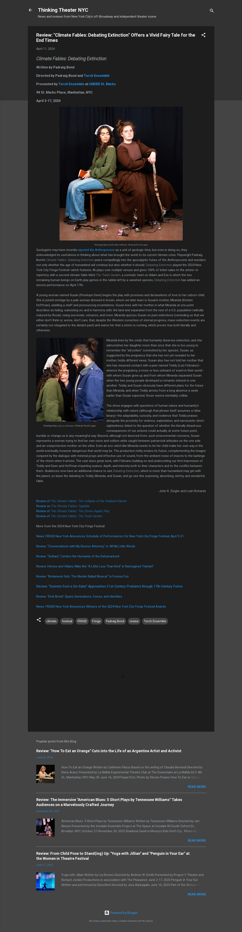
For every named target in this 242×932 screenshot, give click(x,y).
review (134, 621)
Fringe (96, 621)
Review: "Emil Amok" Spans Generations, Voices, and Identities (79, 596)
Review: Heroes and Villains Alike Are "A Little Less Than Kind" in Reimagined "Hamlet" (95, 566)
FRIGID (82, 621)
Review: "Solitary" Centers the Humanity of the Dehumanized (77, 556)
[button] (203, 35)
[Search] (211, 11)
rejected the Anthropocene (96, 250)
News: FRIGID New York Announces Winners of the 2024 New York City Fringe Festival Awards (101, 606)
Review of (81, 501)
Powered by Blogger (121, 913)
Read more (197, 787)
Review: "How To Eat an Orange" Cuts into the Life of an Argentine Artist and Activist (108, 751)
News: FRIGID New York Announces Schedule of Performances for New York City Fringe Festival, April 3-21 (110, 536)
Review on (62, 506)
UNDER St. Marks (102, 84)
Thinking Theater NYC (63, 10)
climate (52, 621)
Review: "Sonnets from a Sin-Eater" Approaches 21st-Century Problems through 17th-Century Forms (109, 586)
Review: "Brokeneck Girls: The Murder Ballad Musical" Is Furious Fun (82, 576)
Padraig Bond (115, 621)
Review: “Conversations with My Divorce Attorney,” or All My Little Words (85, 546)
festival (67, 621)
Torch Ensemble (97, 76)
